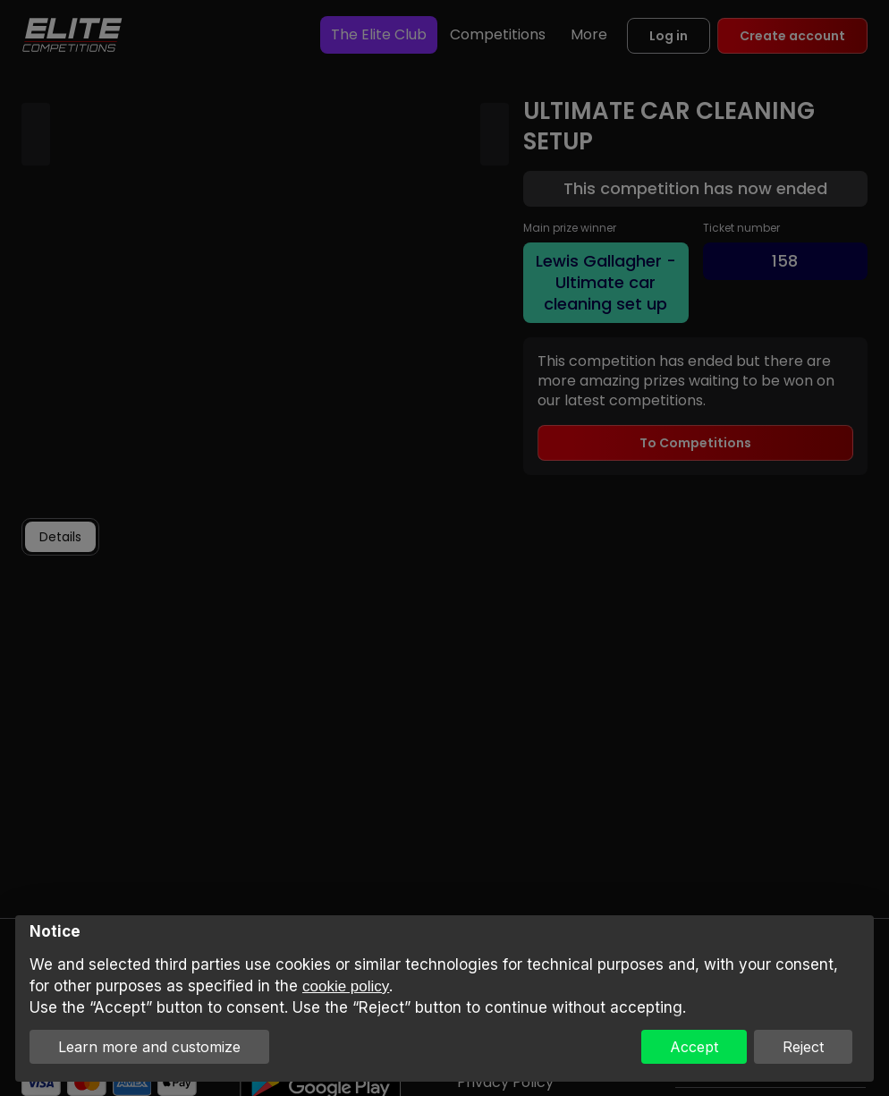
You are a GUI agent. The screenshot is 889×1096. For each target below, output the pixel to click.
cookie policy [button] (345, 986)
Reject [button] (803, 1047)
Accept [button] (694, 1047)
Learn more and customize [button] (149, 1047)
